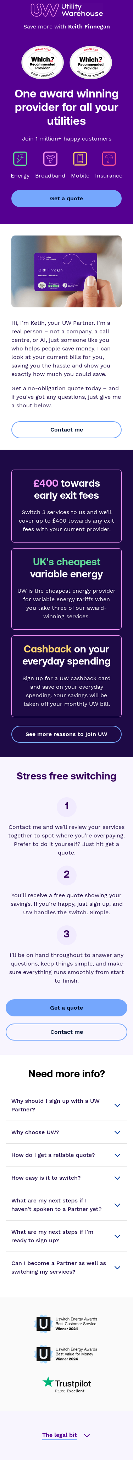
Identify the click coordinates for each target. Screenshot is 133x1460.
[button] (66, 1105)
